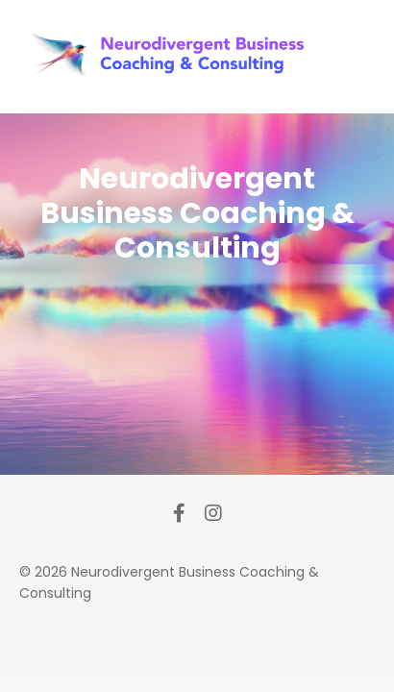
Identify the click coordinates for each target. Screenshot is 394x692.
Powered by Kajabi (197, 624)
